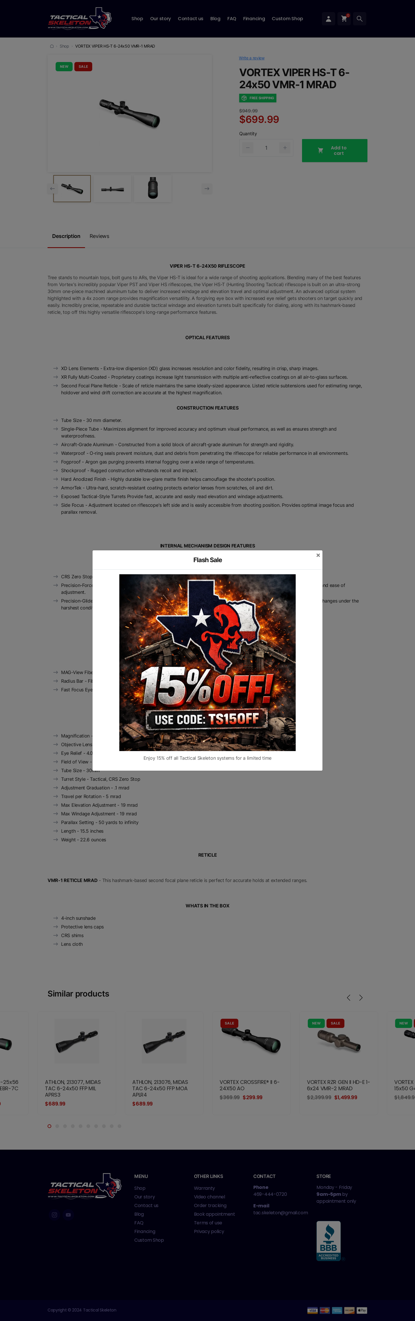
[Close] (318, 555)
